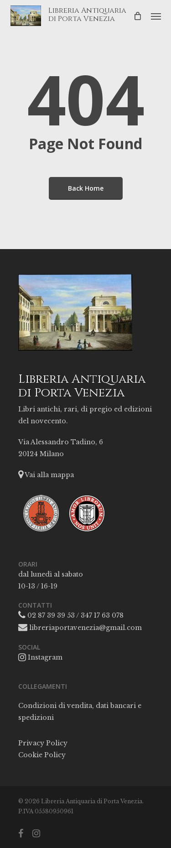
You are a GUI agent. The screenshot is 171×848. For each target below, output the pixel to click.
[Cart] (137, 15)
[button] (156, 16)
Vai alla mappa (46, 475)
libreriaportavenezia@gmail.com (80, 628)
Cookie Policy (42, 755)
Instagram (40, 657)
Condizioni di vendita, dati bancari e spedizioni (79, 712)
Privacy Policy (42, 743)
